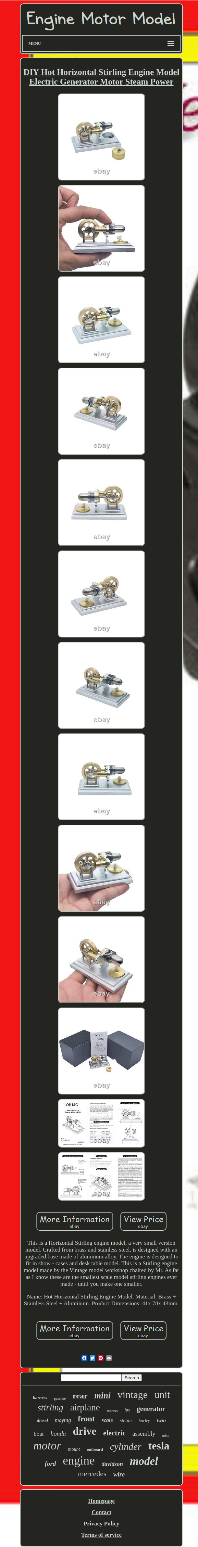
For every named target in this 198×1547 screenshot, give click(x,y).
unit (162, 1394)
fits (127, 1410)
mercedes (92, 1473)
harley (144, 1420)
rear (80, 1395)
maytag (63, 1420)
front (86, 1419)
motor (47, 1445)
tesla (159, 1446)
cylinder (125, 1446)
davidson (112, 1464)
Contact (101, 1512)
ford (50, 1463)
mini (103, 1395)
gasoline (60, 1398)
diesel (42, 1420)
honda (58, 1433)
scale (107, 1420)
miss (165, 1435)
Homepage (101, 1501)
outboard (95, 1449)
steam (126, 1420)
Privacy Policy (101, 1523)
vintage (132, 1394)
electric (114, 1433)
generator (151, 1408)
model (144, 1461)
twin (161, 1420)
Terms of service (101, 1535)
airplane (85, 1407)
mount (74, 1449)
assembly (144, 1433)
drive (84, 1431)
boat (39, 1434)
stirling (50, 1407)
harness (40, 1397)
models (112, 1411)
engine (79, 1460)
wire (119, 1474)
